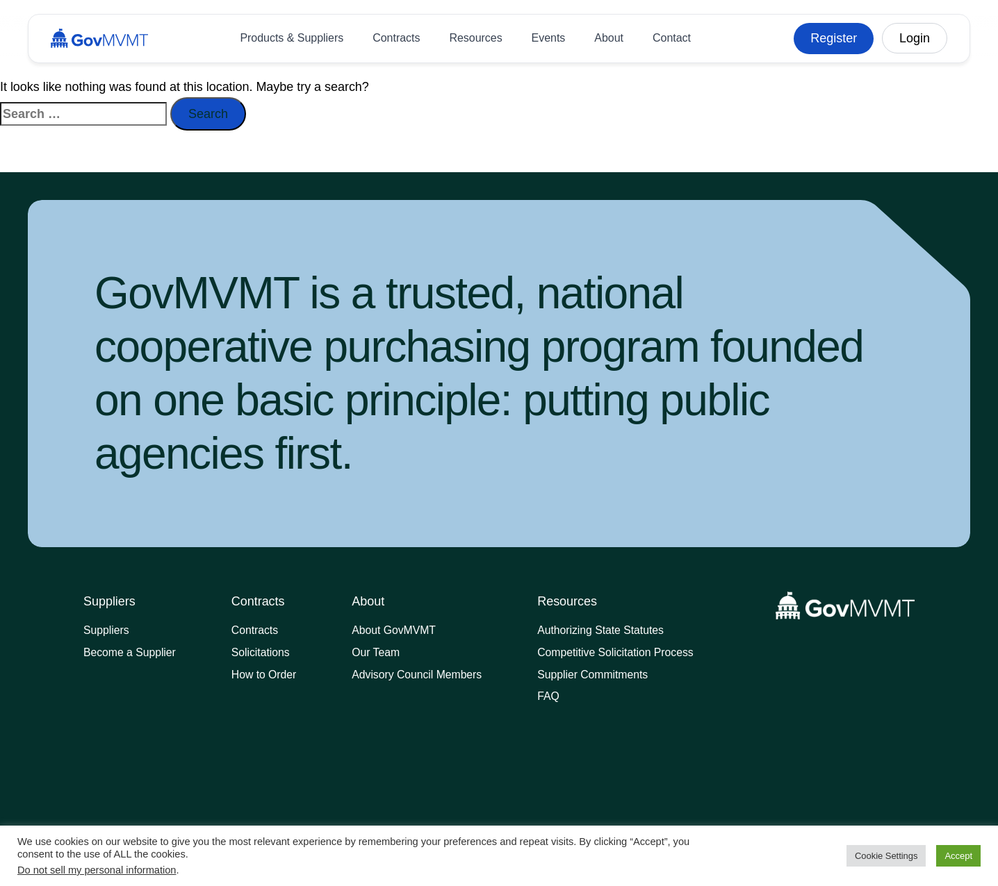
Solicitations (262, 652)
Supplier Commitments (597, 674)
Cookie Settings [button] (886, 856)
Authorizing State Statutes (605, 630)
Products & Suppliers (295, 38)
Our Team (378, 652)
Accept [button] (958, 856)
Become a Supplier (130, 652)
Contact (672, 38)
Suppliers (106, 630)
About (612, 38)
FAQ (552, 697)
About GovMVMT (396, 630)
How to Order (266, 674)
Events (552, 38)
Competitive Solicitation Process (620, 652)
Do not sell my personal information (96, 870)
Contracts (400, 38)
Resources (479, 38)
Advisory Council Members (420, 674)
